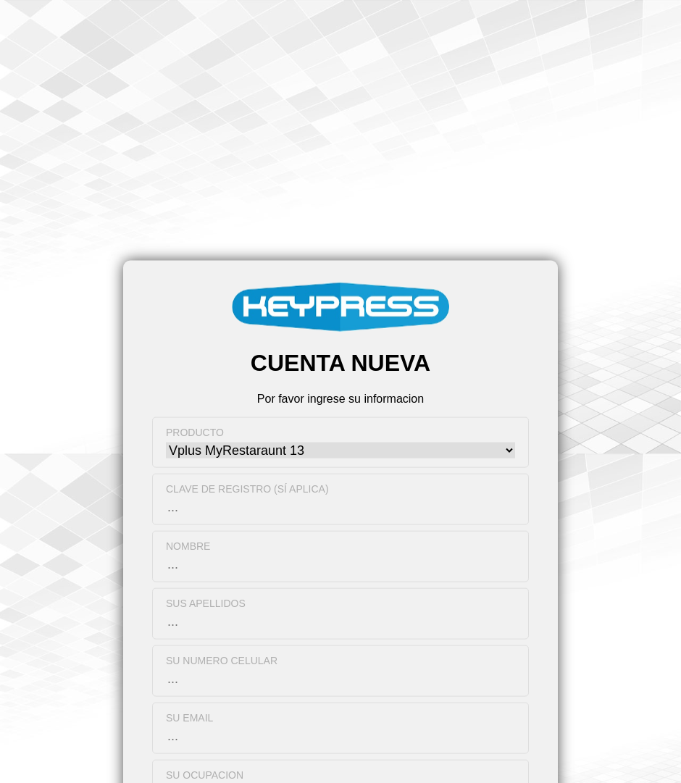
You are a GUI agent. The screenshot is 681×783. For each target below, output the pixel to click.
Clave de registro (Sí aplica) (247, 488)
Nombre (188, 545)
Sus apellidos (206, 602)
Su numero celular (221, 660)
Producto (195, 431)
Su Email (189, 717)
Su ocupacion (204, 774)
